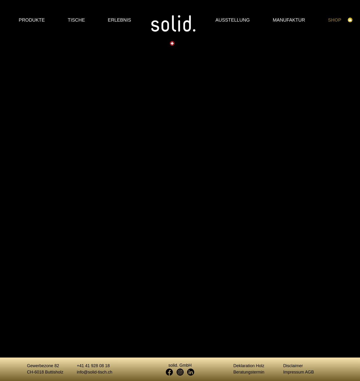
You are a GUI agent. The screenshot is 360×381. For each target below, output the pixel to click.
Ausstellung (232, 20)
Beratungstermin (248, 372)
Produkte (32, 20)
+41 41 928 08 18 (93, 365)
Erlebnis (119, 20)
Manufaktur (289, 20)
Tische (76, 20)
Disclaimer (293, 365)
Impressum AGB (298, 372)
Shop (334, 20)
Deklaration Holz (248, 365)
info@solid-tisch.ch (94, 372)
